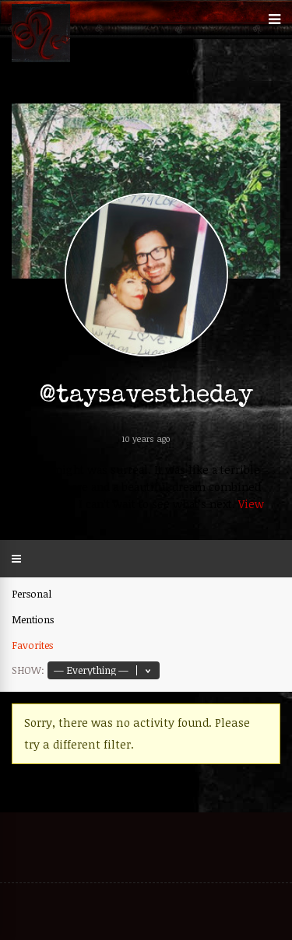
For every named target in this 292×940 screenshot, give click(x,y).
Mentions (33, 619)
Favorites (32, 645)
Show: (28, 670)
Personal (31, 594)
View (251, 503)
